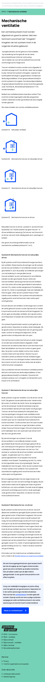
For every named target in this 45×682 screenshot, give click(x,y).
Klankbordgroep (9, 677)
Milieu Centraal (9, 645)
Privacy (6, 661)
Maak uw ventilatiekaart (13, 610)
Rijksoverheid (8, 640)
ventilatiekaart (21, 595)
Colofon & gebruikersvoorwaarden (16, 664)
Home (4, 11)
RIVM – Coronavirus (10, 634)
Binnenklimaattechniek (12, 648)
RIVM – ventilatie (9, 637)
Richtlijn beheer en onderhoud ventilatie (29, 556)
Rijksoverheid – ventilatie (12, 642)
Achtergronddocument (12, 674)
